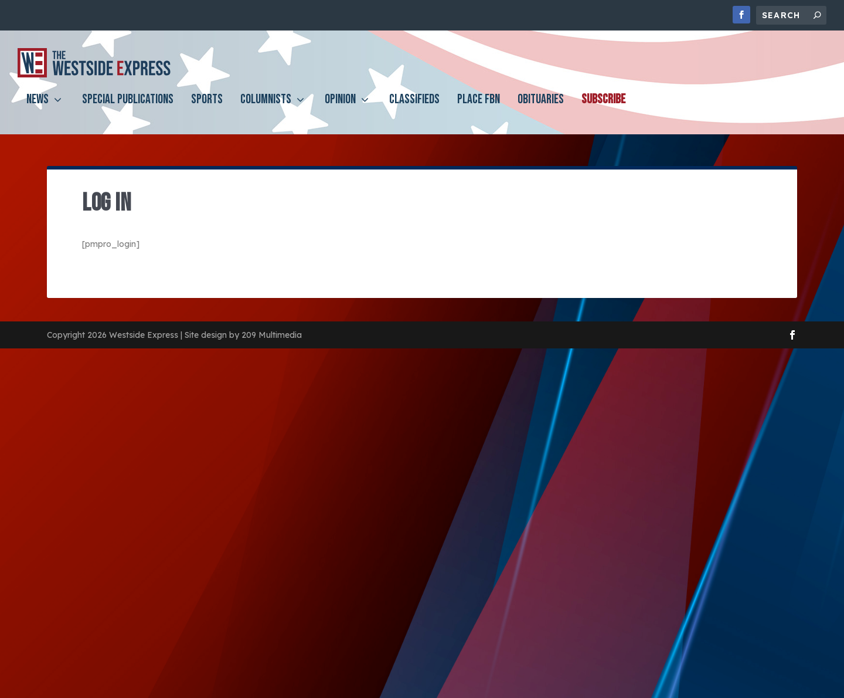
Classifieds (414, 109)
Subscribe (603, 109)
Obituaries (541, 109)
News (37, 109)
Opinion (340, 109)
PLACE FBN (478, 109)
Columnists (265, 109)
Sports (207, 109)
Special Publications (127, 109)
